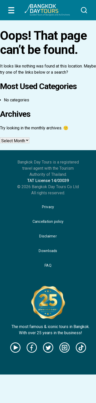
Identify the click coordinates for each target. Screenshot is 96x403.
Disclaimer (48, 236)
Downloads (48, 251)
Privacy (48, 207)
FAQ (48, 265)
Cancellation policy (48, 221)
